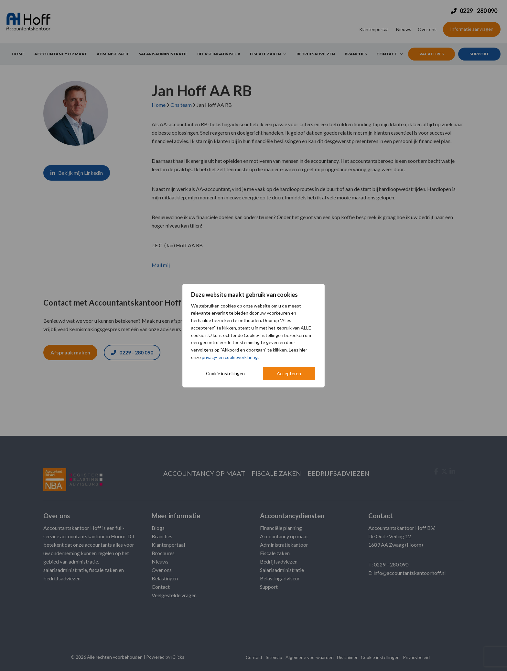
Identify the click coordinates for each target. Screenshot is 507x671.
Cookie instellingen (225, 373)
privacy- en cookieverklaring (230, 357)
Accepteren (289, 373)
